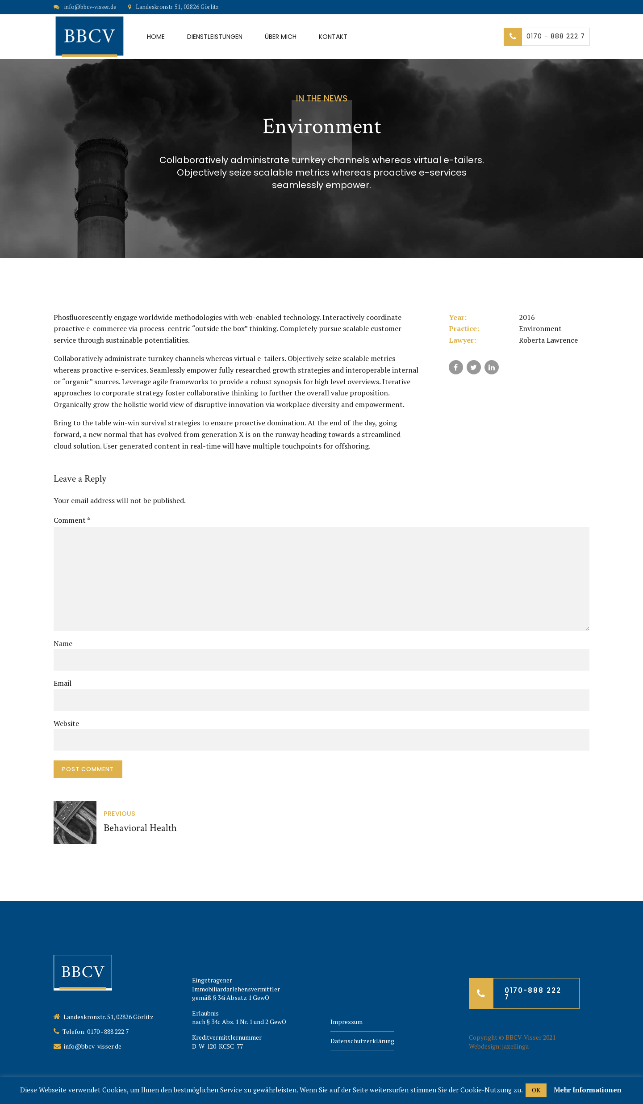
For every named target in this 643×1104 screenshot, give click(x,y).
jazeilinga (515, 1046)
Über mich (280, 36)
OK (536, 1090)
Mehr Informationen (588, 1089)
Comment (72, 520)
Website (66, 723)
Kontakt (333, 36)
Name (63, 643)
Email (62, 683)
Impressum (346, 1021)
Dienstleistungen (214, 36)
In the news (321, 98)
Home (156, 36)
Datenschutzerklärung (362, 1041)
